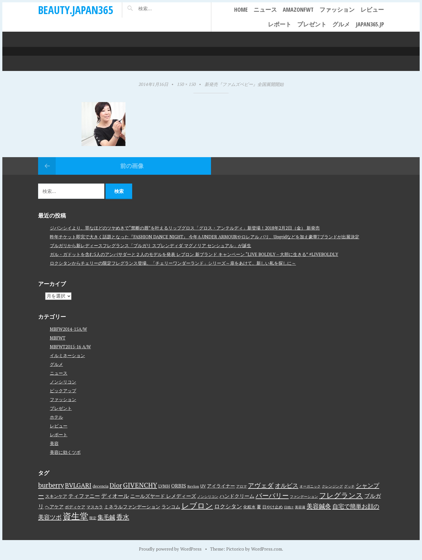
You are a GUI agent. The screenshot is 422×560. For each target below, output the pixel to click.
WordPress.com (266, 549)
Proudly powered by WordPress (170, 549)
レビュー (372, 9)
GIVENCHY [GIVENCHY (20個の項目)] (140, 485)
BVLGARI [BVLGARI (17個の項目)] (78, 485)
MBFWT (57, 338)
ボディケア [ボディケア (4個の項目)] (75, 507)
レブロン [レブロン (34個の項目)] (197, 505)
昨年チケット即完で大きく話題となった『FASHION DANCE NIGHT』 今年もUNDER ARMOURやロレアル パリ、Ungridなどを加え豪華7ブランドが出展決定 (204, 237)
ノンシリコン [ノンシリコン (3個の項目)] (207, 496)
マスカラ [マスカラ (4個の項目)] (94, 507)
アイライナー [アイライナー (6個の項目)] (221, 486)
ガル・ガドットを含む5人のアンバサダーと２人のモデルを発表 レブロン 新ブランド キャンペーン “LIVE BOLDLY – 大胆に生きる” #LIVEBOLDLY (194, 254)
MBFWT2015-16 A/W (70, 346)
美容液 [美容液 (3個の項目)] (300, 507)
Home (241, 9)
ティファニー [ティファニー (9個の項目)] (84, 495)
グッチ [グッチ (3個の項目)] (349, 486)
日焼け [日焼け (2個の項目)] (289, 507)
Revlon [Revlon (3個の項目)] (193, 486)
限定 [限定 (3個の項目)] (92, 517)
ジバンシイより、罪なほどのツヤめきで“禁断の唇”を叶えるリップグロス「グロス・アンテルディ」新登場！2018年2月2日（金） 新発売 (185, 228)
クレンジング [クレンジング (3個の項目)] (332, 486)
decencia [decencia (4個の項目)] (100, 486)
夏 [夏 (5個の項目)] (259, 507)
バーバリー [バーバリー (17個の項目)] (272, 495)
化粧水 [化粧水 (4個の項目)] (249, 507)
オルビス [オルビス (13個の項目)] (286, 485)
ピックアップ (63, 390)
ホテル (56, 417)
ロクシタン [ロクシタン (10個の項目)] (228, 506)
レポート (279, 24)
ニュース (265, 9)
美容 (54, 443)
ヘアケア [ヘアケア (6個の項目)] (54, 506)
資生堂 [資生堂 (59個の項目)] (75, 516)
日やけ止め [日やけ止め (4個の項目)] (272, 507)
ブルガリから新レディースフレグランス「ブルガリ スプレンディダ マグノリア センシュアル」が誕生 (150, 245)
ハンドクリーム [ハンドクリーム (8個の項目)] (236, 496)
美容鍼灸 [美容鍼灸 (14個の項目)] (319, 506)
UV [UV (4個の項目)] (203, 486)
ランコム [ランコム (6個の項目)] (170, 506)
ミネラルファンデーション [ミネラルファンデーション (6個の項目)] (132, 506)
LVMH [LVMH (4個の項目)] (164, 486)
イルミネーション (67, 355)
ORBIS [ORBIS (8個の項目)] (178, 485)
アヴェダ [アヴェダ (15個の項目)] (261, 485)
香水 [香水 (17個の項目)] (122, 517)
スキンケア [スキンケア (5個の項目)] (56, 496)
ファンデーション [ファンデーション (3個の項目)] (304, 496)
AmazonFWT (298, 9)
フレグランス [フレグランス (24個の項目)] (341, 495)
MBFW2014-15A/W (68, 329)
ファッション (337, 9)
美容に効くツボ (65, 452)
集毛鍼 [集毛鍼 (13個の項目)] (106, 517)
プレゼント (311, 24)
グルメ (341, 24)
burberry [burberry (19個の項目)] (51, 485)
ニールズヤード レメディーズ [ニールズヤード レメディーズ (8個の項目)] (163, 496)
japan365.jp (370, 24)
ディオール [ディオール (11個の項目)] (115, 496)
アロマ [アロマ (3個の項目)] (241, 486)
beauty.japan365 (75, 9)
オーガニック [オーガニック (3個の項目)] (310, 486)
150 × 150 (186, 84)
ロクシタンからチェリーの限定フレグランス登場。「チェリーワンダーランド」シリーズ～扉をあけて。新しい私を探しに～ (173, 263)
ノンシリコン (63, 382)
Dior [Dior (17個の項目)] (116, 485)
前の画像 (132, 166)
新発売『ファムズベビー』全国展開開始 (244, 84)
